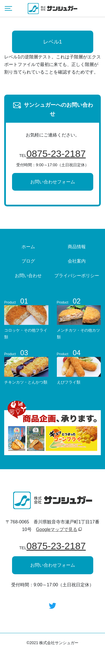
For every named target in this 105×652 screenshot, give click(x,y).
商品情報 (77, 246)
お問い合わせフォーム (52, 181)
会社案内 (77, 261)
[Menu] (8, 8)
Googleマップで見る (57, 529)
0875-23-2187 (56, 153)
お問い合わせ (28, 275)
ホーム (28, 246)
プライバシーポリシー (76, 275)
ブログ (28, 261)
